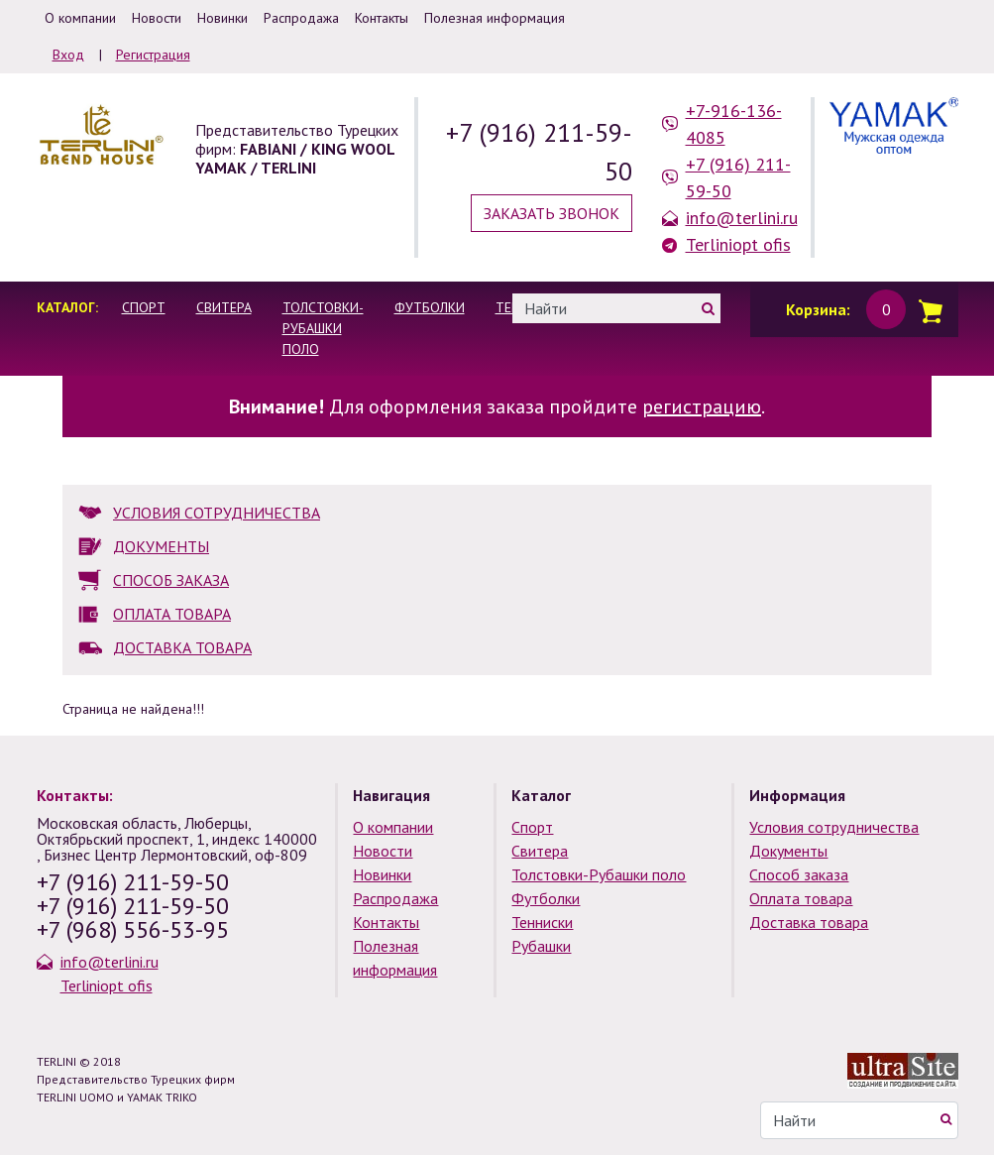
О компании (393, 827)
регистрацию (701, 406)
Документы (788, 851)
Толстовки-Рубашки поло (323, 328)
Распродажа (395, 898)
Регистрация (153, 54)
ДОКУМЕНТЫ (161, 546)
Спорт (144, 307)
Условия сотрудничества (834, 827)
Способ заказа (798, 874)
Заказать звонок (551, 213)
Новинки (382, 874)
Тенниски (542, 922)
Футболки (429, 307)
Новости (382, 851)
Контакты (386, 922)
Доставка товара (808, 922)
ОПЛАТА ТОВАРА (172, 614)
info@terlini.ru (742, 217)
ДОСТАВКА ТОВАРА (182, 647)
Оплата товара (800, 898)
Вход (68, 54)
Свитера (224, 307)
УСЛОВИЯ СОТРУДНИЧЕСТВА (216, 512)
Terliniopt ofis (738, 244)
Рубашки (541, 946)
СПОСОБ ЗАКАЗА (171, 580)
